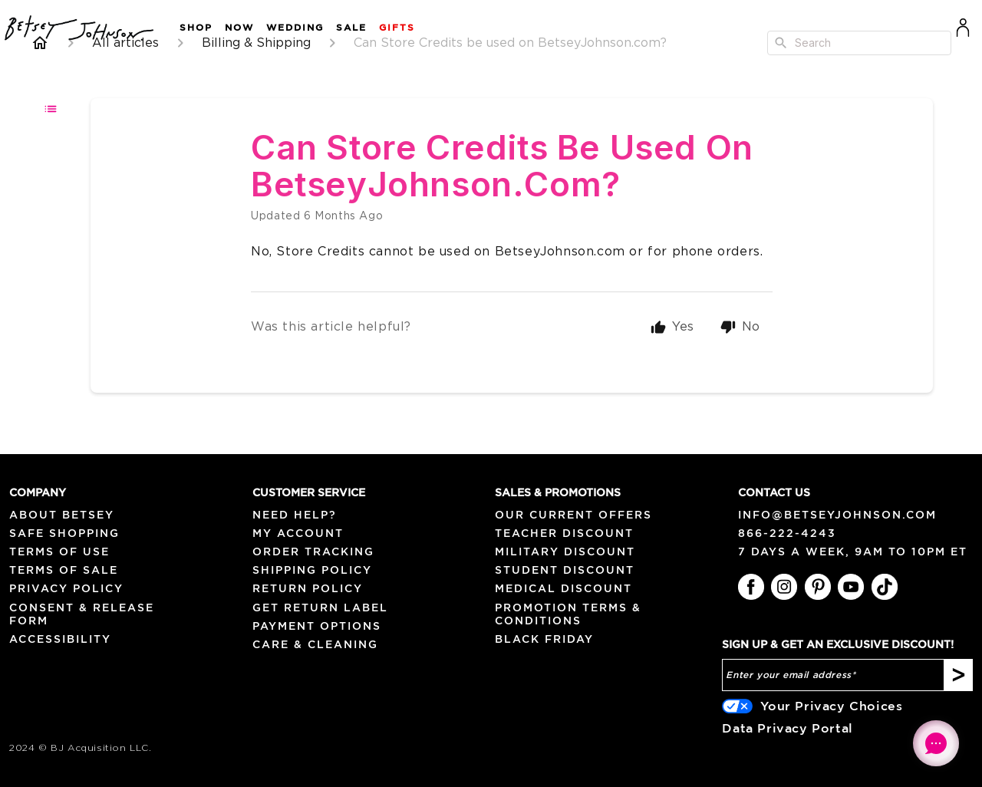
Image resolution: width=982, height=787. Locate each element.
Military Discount (565, 551)
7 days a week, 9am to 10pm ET (852, 551)
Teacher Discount (564, 533)
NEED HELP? (294, 515)
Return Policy (307, 588)
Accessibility (60, 639)
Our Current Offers (573, 515)
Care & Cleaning (315, 644)
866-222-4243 (787, 533)
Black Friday (544, 639)
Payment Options (316, 626)
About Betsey (61, 515)
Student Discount (564, 570)
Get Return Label (320, 607)
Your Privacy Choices (831, 705)
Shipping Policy (312, 570)
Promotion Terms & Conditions (568, 614)
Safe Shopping (64, 533)
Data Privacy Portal (787, 728)
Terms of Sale (63, 570)
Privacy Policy (66, 588)
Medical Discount (563, 588)
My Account (298, 533)
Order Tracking (313, 551)
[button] (190, 28)
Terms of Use (59, 551)
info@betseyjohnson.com (837, 515)
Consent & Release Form (81, 614)
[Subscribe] (958, 675)
